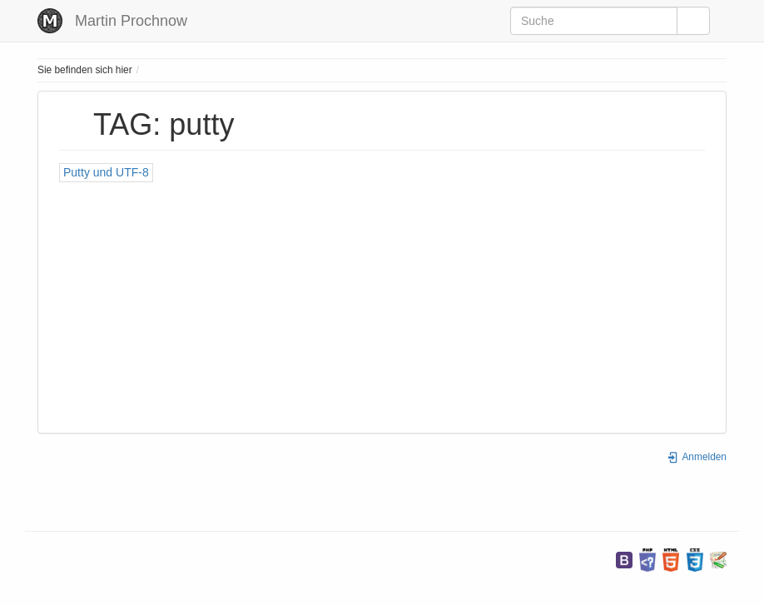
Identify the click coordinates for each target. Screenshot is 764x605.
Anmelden (697, 457)
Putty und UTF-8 (106, 172)
